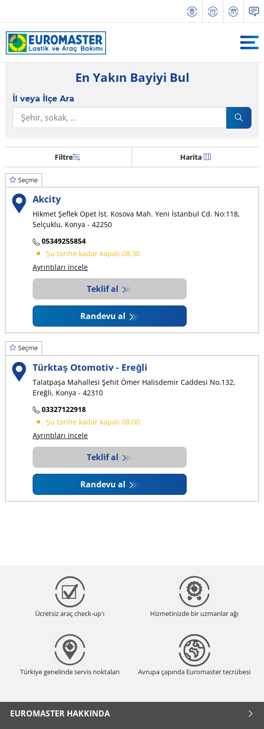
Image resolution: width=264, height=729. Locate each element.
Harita (195, 157)
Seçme (24, 179)
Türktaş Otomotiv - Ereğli (90, 367)
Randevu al (103, 316)
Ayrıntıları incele (60, 267)
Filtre (67, 157)
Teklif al (103, 288)
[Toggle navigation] (249, 42)
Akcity (47, 198)
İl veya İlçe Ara (43, 98)
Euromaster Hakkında (132, 713)
